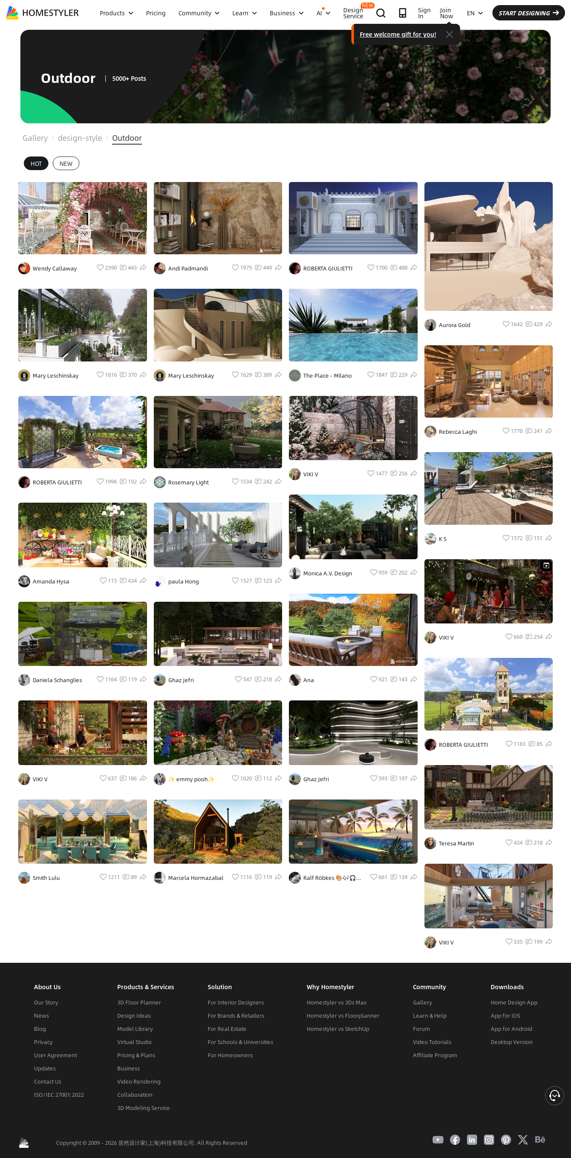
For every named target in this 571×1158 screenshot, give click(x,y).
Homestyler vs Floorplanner (343, 1015)
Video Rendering (139, 1081)
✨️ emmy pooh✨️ (191, 779)
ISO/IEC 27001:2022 (59, 1094)
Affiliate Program (435, 1055)
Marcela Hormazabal (195, 877)
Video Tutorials (432, 1042)
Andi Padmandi (188, 268)
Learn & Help (430, 1015)
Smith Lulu (46, 877)
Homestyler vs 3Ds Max (337, 1002)
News (41, 1015)
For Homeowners (230, 1055)
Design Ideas (134, 1015)
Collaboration (135, 1094)
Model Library (135, 1028)
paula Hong (183, 581)
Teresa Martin (456, 843)
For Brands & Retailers (236, 1015)
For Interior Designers (236, 1002)
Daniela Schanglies (57, 680)
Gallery (35, 138)
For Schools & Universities (240, 1042)
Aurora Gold (454, 325)
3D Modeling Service (143, 1108)
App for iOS (505, 1015)
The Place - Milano (327, 375)
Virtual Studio (134, 1042)
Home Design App (514, 1002)
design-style (80, 138)
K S (443, 539)
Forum (421, 1028)
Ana (308, 680)
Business (128, 1068)
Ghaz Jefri (181, 680)
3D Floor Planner (139, 1002)
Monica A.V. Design (327, 573)
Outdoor (127, 138)
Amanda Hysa (51, 581)
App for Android (511, 1028)
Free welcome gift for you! (398, 34)
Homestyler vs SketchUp (338, 1028)
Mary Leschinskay (56, 375)
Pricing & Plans (136, 1055)
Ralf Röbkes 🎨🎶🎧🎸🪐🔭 (333, 877)
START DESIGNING (528, 12)
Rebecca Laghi (458, 431)
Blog (40, 1028)
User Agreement (55, 1055)
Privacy (43, 1042)
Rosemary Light (188, 482)
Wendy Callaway (55, 268)
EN (475, 12)
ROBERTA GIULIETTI (57, 482)
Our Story (46, 1002)
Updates (45, 1068)
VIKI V (40, 779)
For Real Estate (227, 1028)
